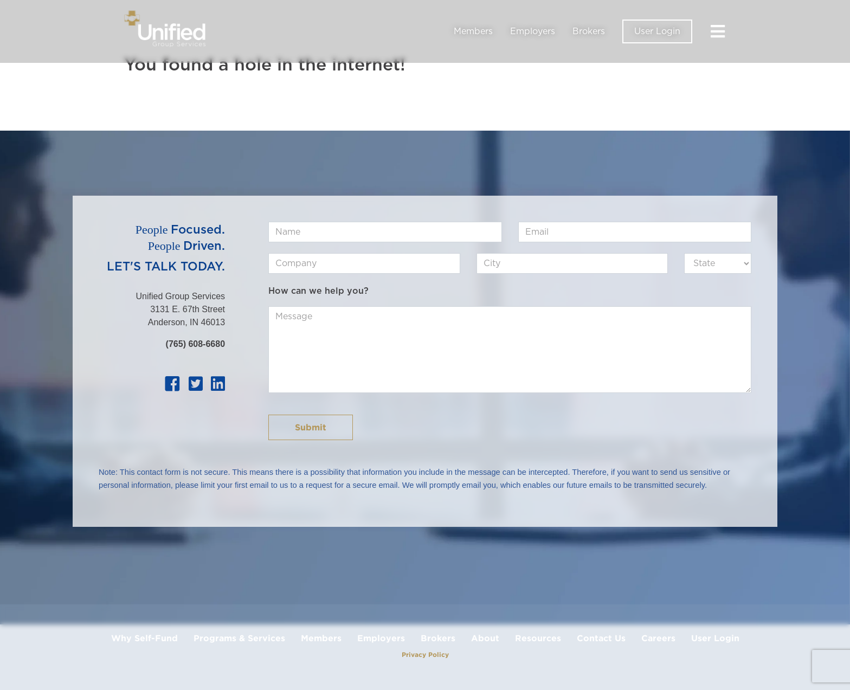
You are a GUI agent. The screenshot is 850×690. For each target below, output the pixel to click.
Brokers (588, 31)
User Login (657, 31)
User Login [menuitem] (715, 638)
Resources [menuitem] (538, 638)
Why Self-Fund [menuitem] (144, 638)
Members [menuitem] (321, 638)
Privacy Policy (425, 654)
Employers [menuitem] (381, 638)
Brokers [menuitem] (438, 638)
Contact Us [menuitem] (601, 638)
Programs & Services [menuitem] (239, 638)
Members (473, 31)
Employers (532, 31)
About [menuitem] (485, 638)
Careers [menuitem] (658, 638)
